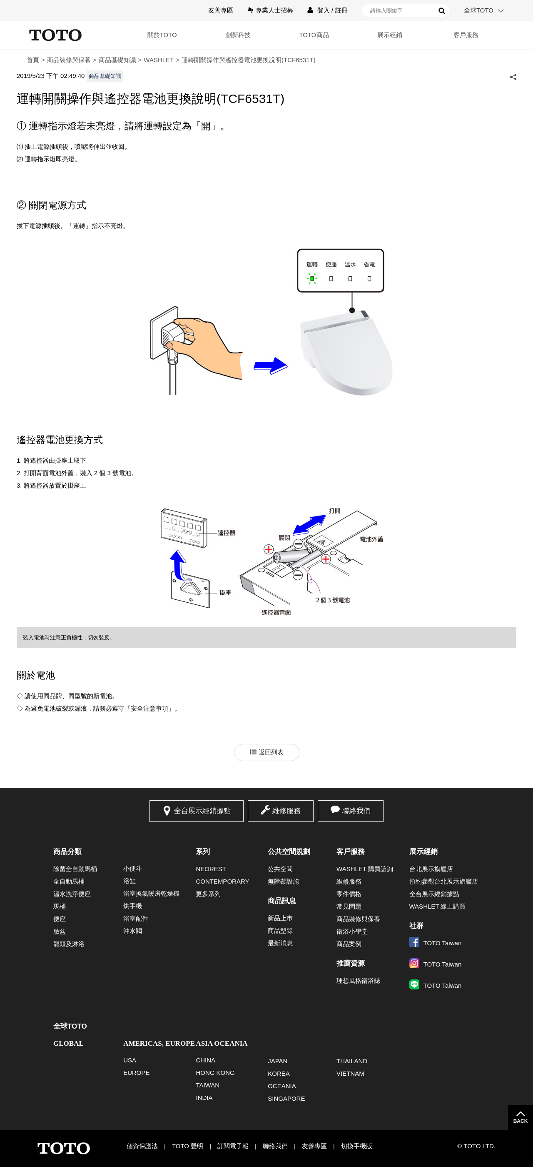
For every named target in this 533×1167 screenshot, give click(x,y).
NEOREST (211, 868)
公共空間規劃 (289, 852)
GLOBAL (68, 1043)
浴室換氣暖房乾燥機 (151, 893)
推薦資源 (350, 963)
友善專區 (220, 10)
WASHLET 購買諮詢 (364, 868)
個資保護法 (142, 1145)
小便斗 (132, 868)
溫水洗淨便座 (72, 893)
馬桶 (59, 906)
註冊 (341, 10)
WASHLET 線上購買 (437, 906)
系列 (203, 852)
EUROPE (136, 1072)
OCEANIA (282, 1085)
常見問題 (348, 906)
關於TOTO (162, 34)
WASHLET (159, 59)
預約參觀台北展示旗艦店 (443, 881)
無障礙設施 (283, 881)
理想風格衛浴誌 (358, 980)
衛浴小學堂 (352, 931)
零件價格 (348, 893)
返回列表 (271, 752)
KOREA (279, 1073)
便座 (59, 918)
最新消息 (280, 943)
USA (129, 1060)
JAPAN (277, 1060)
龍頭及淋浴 (69, 943)
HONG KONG (215, 1072)
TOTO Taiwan (435, 943)
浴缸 (129, 880)
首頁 (33, 59)
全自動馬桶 (69, 881)
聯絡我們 (356, 811)
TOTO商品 (314, 34)
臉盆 (59, 931)
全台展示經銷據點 (202, 811)
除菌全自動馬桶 (75, 868)
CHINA (205, 1060)
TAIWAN (207, 1085)
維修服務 (286, 811)
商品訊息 (282, 901)
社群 (416, 926)
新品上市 (280, 918)
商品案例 (348, 943)
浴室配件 (135, 918)
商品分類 (67, 852)
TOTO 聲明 (187, 1145)
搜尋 (441, 11)
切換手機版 (356, 1145)
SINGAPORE (286, 1098)
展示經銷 (389, 34)
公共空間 (280, 868)
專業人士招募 (274, 10)
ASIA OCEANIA (221, 1043)
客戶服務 (465, 34)
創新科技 (238, 34)
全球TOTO (478, 10)
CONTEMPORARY (222, 881)
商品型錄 (280, 930)
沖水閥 (132, 930)
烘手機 (132, 905)
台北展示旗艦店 (431, 868)
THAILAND (351, 1060)
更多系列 (208, 893)
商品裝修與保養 (69, 59)
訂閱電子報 (233, 1145)
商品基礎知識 (117, 59)
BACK (520, 1121)
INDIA (204, 1097)
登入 (323, 10)
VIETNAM (350, 1073)
